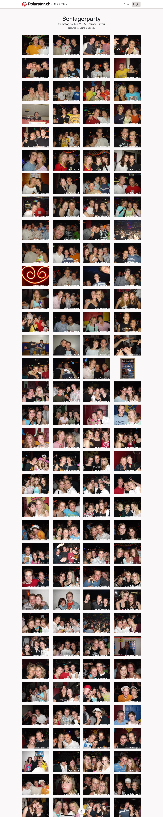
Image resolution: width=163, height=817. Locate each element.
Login (136, 4)
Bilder (127, 4)
